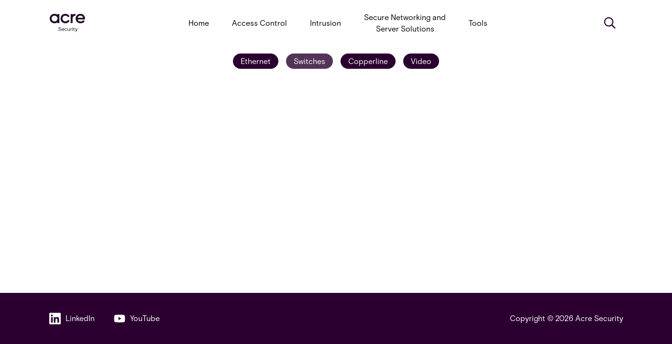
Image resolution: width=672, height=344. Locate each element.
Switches (309, 60)
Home (198, 22)
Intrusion (325, 22)
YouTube (137, 318)
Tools (478, 22)
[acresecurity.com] (67, 23)
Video (421, 60)
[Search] (609, 23)
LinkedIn (72, 318)
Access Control (259, 22)
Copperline (368, 60)
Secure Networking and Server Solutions (405, 22)
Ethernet (256, 60)
